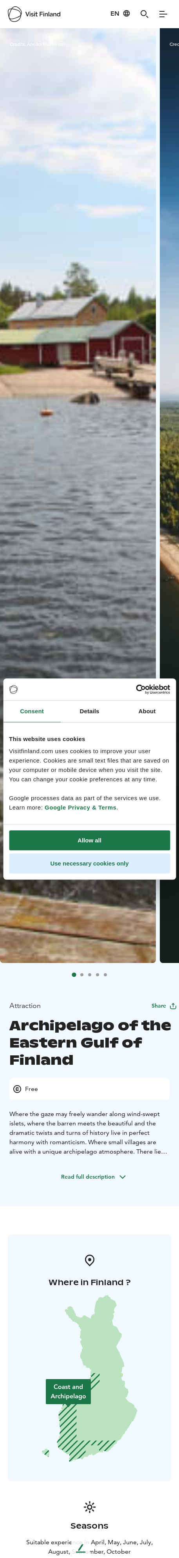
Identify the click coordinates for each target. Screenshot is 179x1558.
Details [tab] (89, 711)
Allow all (89, 840)
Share (164, 1005)
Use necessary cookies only (89, 863)
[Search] (144, 14)
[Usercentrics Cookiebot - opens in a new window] (135, 689)
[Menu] (163, 14)
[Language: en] (120, 13)
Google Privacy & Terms (80, 807)
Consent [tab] (32, 711)
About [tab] (147, 711)
